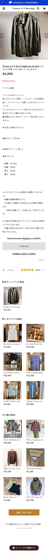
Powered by (24, 528)
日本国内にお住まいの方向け (24, 254)
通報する (42, 260)
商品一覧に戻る (24, 512)
